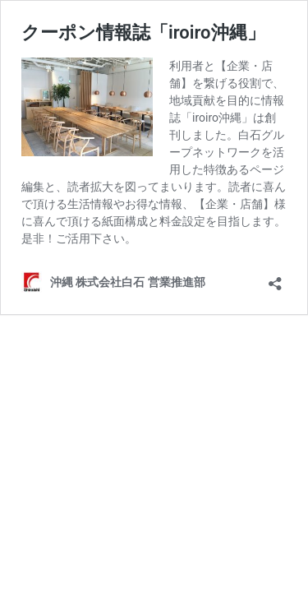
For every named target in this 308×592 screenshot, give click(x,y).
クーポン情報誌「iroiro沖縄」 (143, 32)
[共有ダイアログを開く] (275, 278)
